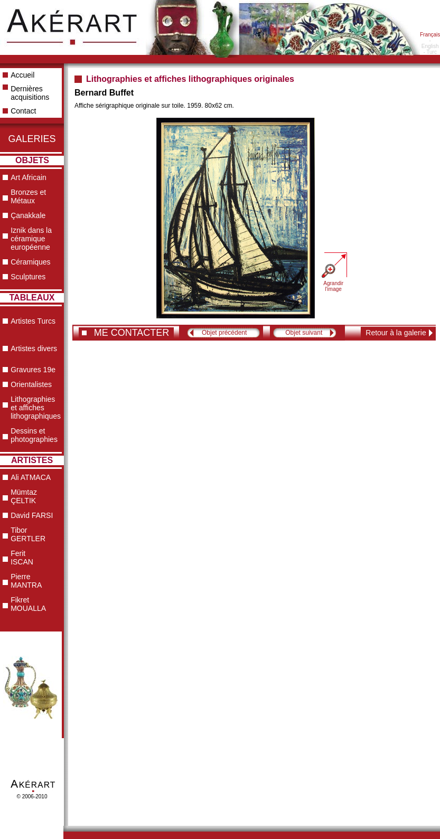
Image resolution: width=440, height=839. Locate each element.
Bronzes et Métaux (28, 196)
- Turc (430, 52)
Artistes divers (34, 348)
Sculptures (28, 276)
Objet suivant (303, 332)
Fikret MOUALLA (28, 604)
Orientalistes (31, 384)
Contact (23, 111)
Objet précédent (224, 332)
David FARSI (32, 515)
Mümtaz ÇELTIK (24, 496)
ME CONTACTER (132, 332)
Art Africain (28, 177)
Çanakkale (28, 215)
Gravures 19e (33, 369)
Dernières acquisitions (30, 92)
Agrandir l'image (333, 286)
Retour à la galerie (396, 332)
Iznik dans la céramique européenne (31, 238)
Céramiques (30, 262)
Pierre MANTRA (26, 580)
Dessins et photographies (34, 435)
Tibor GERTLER (28, 534)
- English (430, 43)
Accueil (22, 75)
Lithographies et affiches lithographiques (36, 407)
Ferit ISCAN (22, 557)
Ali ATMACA (31, 477)
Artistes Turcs (33, 321)
